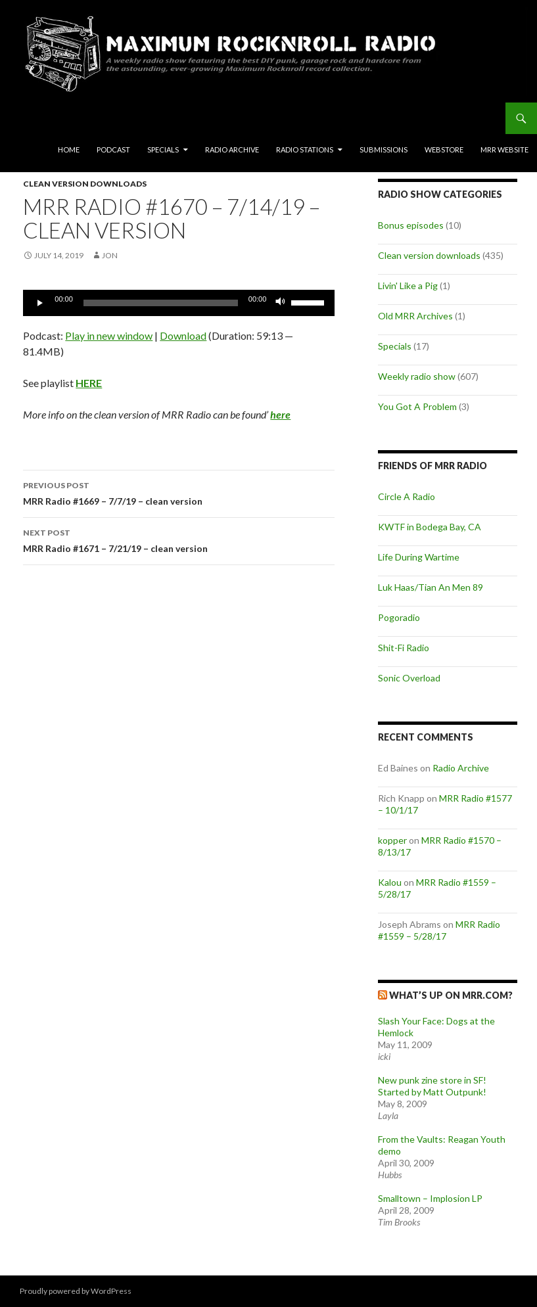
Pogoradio (399, 617)
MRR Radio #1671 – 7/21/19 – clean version (179, 539)
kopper (392, 840)
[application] (179, 303)
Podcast (113, 149)
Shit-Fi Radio (403, 647)
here (280, 414)
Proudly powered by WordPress (75, 1291)
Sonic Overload (409, 677)
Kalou (390, 882)
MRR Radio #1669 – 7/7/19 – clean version (179, 492)
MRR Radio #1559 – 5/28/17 (439, 930)
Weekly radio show (416, 376)
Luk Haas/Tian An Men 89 (430, 587)
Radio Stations (304, 149)
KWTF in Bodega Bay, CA (429, 526)
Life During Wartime (418, 556)
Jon (110, 255)
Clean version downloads (85, 184)
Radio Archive (232, 149)
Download (183, 335)
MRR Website (504, 149)
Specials (163, 149)
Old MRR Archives (415, 315)
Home (69, 149)
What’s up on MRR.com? (451, 995)
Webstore (444, 149)
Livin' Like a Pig (408, 285)
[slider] (160, 303)
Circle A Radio (406, 496)
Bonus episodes (411, 225)
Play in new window (108, 335)
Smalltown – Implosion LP (430, 1198)
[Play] (40, 303)
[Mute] (280, 303)
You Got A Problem (417, 406)
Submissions (384, 149)
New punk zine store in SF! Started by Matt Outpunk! (432, 1085)
